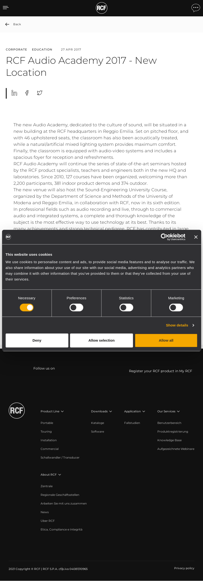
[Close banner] (195, 237)
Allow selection (101, 340)
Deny (36, 340)
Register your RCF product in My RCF (160, 371)
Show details (177, 325)
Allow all (166, 340)
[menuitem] (60, 423)
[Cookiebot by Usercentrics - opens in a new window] (164, 237)
